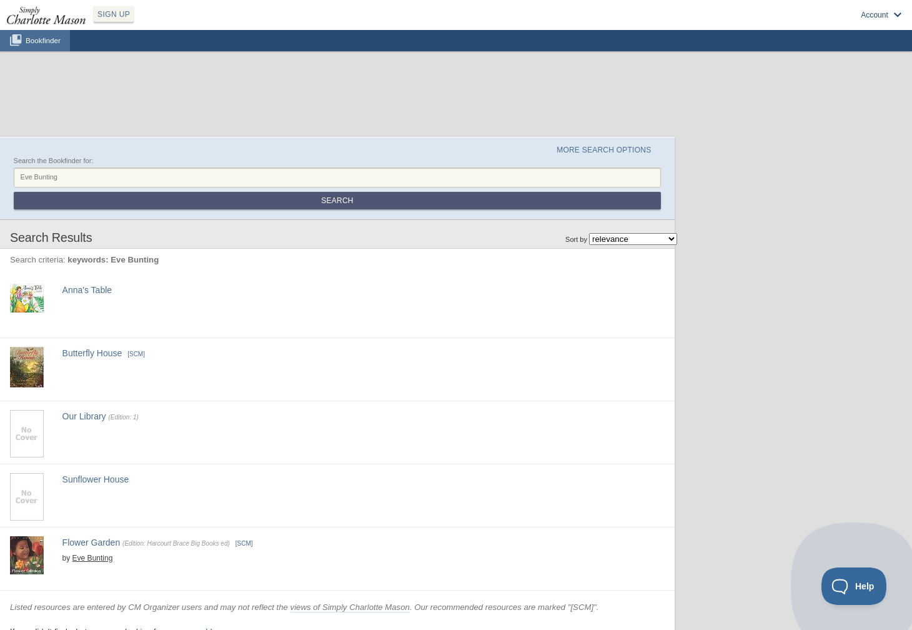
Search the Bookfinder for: (54, 160)
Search (337, 200)
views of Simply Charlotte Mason (350, 607)
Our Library (84, 416)
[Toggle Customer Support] (854, 586)
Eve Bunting (92, 558)
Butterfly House (92, 353)
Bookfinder (43, 40)
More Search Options (604, 150)
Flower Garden (91, 543)
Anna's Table (87, 290)
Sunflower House (95, 479)
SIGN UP (113, 14)
